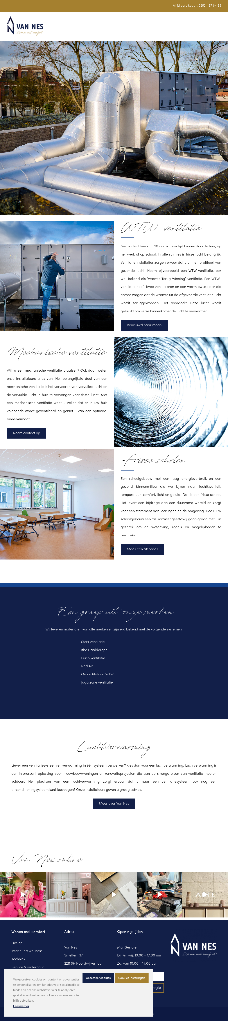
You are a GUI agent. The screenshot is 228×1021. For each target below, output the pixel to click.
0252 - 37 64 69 (210, 5)
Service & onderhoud (28, 967)
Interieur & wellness (26, 951)
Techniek (18, 959)
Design (17, 943)
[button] (219, 28)
